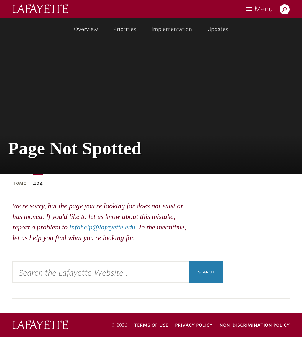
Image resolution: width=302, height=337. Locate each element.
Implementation (172, 29)
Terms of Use (151, 325)
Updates (217, 29)
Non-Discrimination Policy (254, 325)
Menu (264, 9)
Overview (86, 29)
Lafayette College (40, 325)
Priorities (125, 29)
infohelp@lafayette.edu (102, 227)
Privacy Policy (193, 325)
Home (19, 183)
